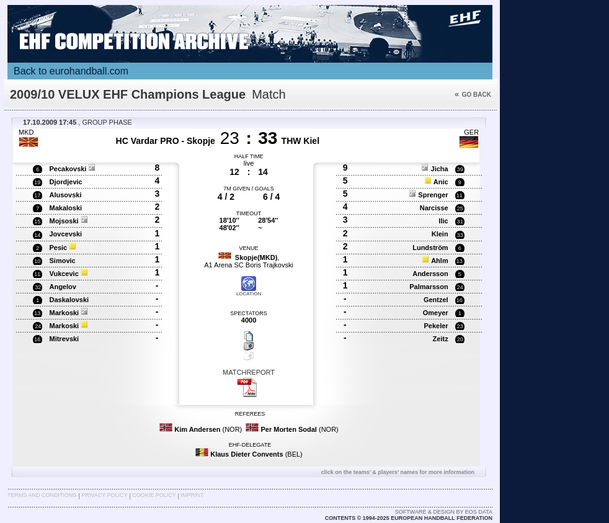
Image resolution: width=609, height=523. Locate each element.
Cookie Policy (154, 495)
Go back (473, 94)
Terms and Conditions (42, 495)
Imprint (192, 495)
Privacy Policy (104, 495)
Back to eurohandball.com (71, 71)
